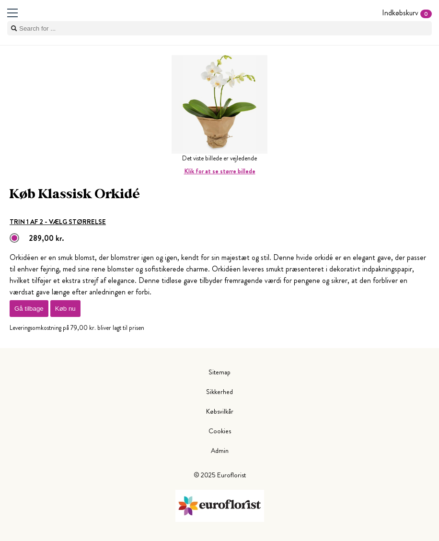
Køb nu (65, 308)
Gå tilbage (29, 308)
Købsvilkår (219, 411)
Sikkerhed (219, 391)
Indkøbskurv (407, 12)
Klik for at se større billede (219, 171)
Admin (220, 450)
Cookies (219, 431)
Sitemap (219, 372)
